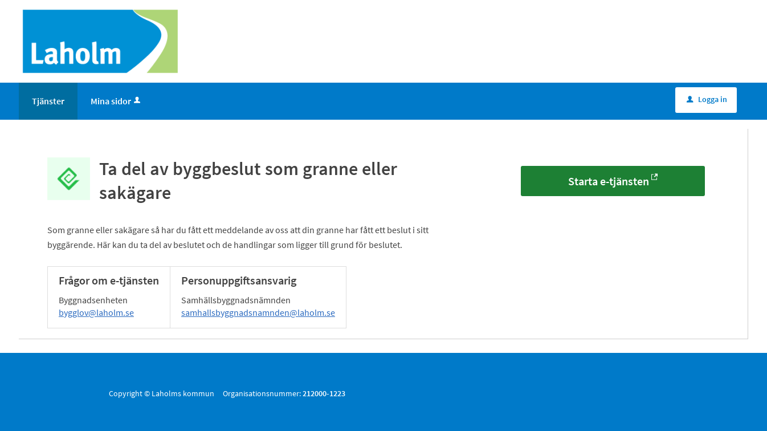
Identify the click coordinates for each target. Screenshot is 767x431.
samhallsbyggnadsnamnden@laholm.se (258, 312)
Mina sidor (116, 101)
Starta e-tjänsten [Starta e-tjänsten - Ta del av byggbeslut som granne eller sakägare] (608, 181)
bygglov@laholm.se (96, 312)
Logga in (707, 99)
